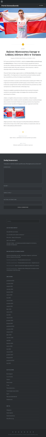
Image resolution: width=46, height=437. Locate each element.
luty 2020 (9, 349)
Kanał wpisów (10, 412)
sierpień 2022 (10, 286)
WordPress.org (10, 418)
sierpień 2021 (10, 306)
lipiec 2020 (9, 334)
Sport (23, 48)
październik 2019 (10, 360)
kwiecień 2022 (10, 292)
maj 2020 (9, 340)
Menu (41, 5)
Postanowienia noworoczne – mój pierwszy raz (28, 262)
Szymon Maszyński (20, 58)
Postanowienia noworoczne (24, 259)
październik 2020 (10, 326)
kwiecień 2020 (10, 343)
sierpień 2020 (10, 332)
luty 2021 (9, 314)
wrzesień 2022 (10, 283)
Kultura (8, 379)
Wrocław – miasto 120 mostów (14, 237)
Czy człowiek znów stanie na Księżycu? (15, 234)
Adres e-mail (8, 192)
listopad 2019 (10, 357)
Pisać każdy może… (11, 388)
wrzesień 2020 (10, 329)
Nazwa (6, 185)
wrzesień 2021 (10, 303)
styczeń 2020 (10, 351)
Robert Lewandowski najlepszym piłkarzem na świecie (27, 265)
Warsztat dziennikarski (12, 396)
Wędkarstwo (10, 399)
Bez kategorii (10, 373)
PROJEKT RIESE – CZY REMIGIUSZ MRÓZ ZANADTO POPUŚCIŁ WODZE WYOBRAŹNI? (22, 244)
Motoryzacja (9, 382)
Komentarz (7, 167)
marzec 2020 (9, 346)
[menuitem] (2, 1)
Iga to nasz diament (11, 240)
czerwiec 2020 (10, 337)
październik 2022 (10, 280)
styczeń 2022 (10, 300)
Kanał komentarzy (11, 415)
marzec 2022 (9, 294)
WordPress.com (34, 434)
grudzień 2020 (10, 320)
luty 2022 (9, 297)
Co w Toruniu (10, 376)
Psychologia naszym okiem (13, 391)
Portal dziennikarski (10, 6)
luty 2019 (9, 363)
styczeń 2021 (10, 317)
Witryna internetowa (10, 199)
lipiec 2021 (9, 309)
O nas (8, 385)
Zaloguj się (9, 410)
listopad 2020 (10, 323)
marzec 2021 (9, 312)
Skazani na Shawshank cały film (13, 255)
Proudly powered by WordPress (15, 434)
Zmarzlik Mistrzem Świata (12, 231)
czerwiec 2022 (10, 289)
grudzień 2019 (10, 354)
